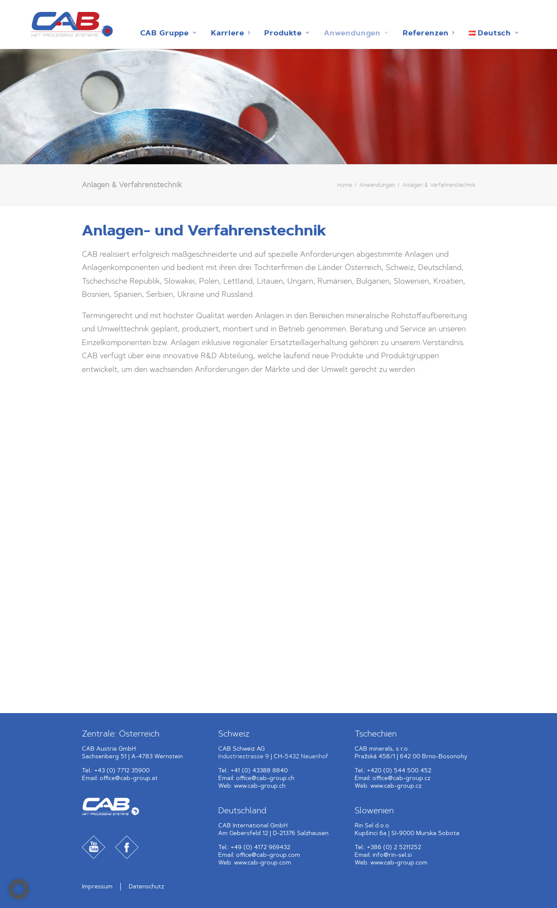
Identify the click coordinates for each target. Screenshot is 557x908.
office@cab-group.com (268, 855)
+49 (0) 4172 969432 (260, 847)
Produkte (259, 33)
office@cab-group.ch (265, 778)
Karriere (202, 33)
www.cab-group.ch (260, 785)
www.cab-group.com (262, 862)
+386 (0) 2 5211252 (394, 847)
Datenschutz (146, 886)
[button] (19, 889)
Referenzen (401, 33)
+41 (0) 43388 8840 (259, 770)
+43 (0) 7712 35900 (122, 770)
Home (344, 185)
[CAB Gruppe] (56, 24)
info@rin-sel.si (392, 855)
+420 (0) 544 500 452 (399, 770)
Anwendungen (328, 33)
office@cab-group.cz (401, 778)
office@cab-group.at (129, 778)
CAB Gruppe (140, 33)
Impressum (97, 886)
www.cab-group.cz (395, 785)
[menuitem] (140, 33)
